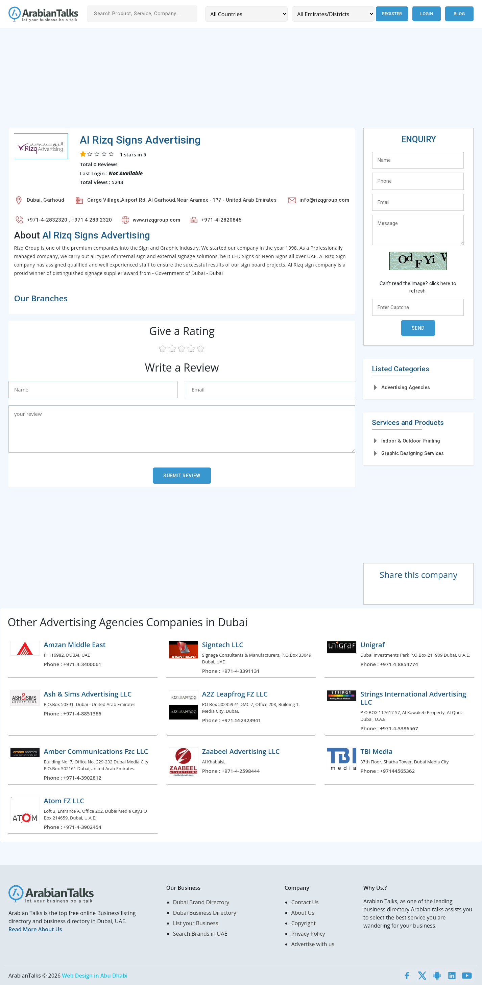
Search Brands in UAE (200, 933)
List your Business (195, 923)
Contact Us (305, 902)
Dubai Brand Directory (201, 902)
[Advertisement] (211, 80)
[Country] (246, 14)
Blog (459, 13)
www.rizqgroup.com (156, 220)
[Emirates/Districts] (332, 14)
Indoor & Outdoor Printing (410, 441)
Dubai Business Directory (204, 912)
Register (391, 13)
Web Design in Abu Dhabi (94, 975)
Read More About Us (35, 929)
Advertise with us (312, 944)
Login (426, 13)
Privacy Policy (308, 933)
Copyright (303, 923)
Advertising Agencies (405, 387)
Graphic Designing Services (412, 453)
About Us (303, 912)
